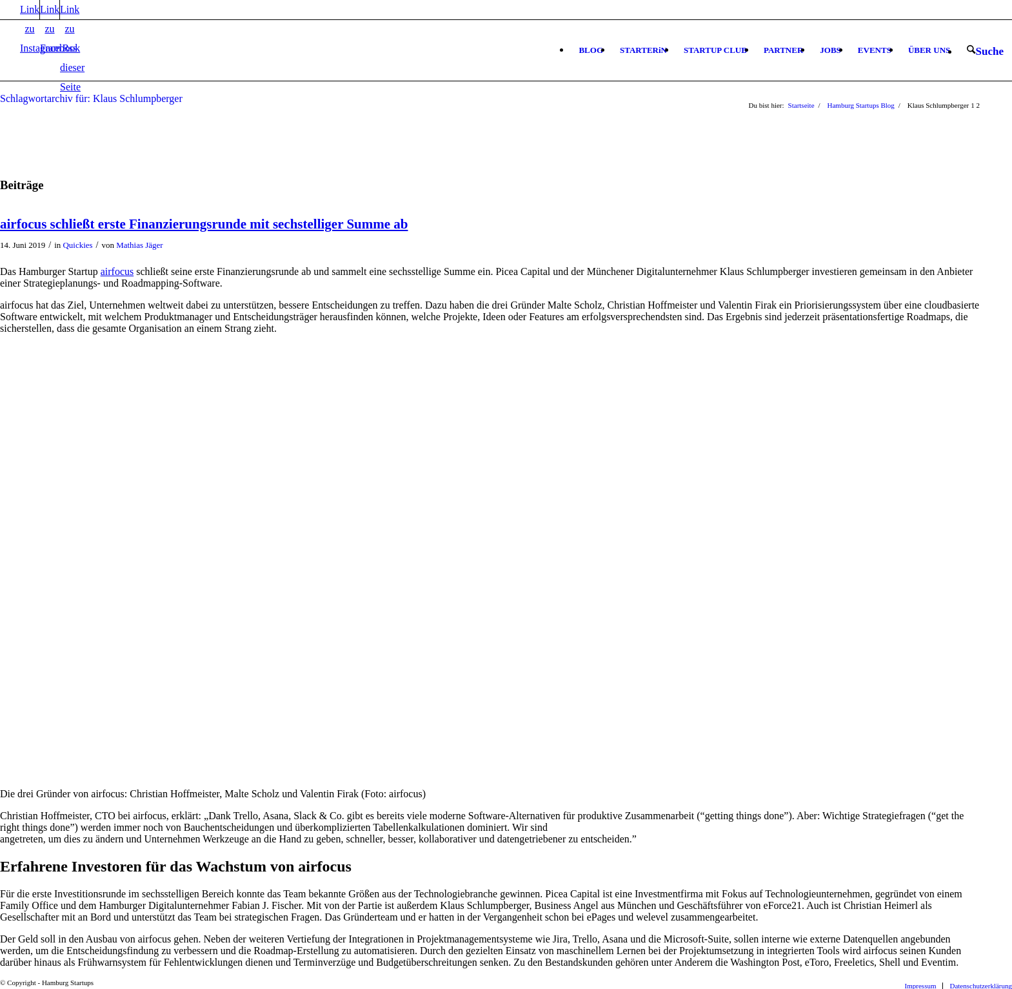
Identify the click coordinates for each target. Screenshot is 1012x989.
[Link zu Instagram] (29, 9)
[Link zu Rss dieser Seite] (69, 9)
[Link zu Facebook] (49, 9)
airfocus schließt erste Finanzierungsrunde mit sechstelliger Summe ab (204, 224)
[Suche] (985, 50)
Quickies (78, 245)
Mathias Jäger (139, 245)
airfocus (117, 271)
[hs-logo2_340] (96, 60)
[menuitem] (590, 50)
